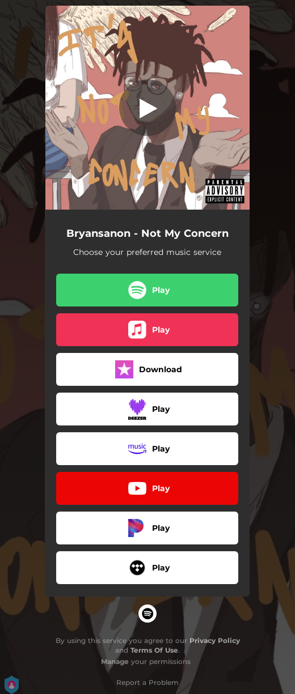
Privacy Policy (214, 640)
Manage (115, 661)
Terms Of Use (154, 650)
